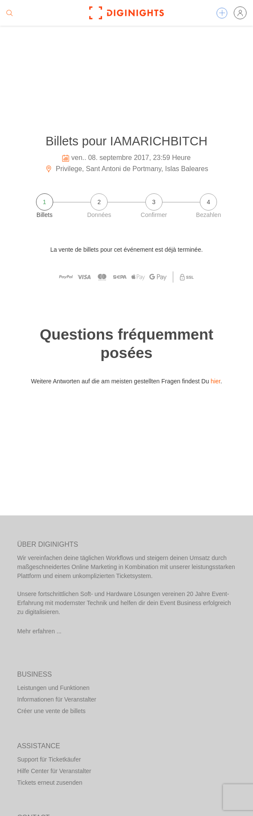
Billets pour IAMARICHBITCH (126, 141)
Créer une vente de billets (51, 711)
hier (215, 381)
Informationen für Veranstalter (56, 699)
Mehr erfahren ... (39, 631)
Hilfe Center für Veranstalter (54, 771)
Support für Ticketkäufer (49, 759)
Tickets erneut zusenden (49, 782)
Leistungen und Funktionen (53, 687)
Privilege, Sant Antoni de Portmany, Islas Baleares (126, 168)
